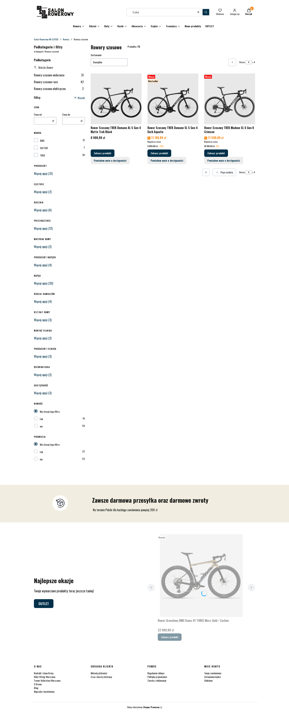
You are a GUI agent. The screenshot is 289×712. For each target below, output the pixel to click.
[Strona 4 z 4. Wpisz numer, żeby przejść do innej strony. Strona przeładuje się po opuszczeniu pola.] (249, 62)
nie (41, 426)
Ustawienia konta (212, 677)
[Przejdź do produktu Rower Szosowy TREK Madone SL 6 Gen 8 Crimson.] (229, 98)
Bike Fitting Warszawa (44, 677)
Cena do (66, 114)
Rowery (66, 39)
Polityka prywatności (157, 677)
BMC (42, 140)
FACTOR (44, 148)
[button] (206, 12)
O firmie (38, 684)
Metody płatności (99, 673)
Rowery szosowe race (59, 82)
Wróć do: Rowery (43, 67)
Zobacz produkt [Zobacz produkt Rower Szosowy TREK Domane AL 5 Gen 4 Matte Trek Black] (102, 153)
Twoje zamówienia (212, 673)
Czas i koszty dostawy (101, 677)
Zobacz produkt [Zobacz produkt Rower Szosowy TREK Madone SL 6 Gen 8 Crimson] (216, 153)
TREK (42, 155)
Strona (242, 62)
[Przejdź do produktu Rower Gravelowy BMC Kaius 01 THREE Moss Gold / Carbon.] (201, 575)
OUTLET (44, 603)
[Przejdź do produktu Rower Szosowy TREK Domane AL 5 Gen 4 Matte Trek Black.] (116, 98)
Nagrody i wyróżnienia (44, 691)
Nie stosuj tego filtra (50, 411)
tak (41, 419)
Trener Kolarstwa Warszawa (47, 680)
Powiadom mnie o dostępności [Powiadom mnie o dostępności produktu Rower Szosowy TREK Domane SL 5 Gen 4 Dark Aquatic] (167, 160)
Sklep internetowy (143, 707)
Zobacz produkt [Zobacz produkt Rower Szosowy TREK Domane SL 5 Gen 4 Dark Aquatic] (159, 153)
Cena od (38, 114)
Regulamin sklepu (155, 673)
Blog (36, 688)
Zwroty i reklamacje (156, 680)
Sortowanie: (96, 55)
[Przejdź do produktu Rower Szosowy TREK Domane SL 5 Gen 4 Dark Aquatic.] (172, 98)
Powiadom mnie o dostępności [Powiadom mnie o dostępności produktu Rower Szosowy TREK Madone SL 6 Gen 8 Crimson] (223, 160)
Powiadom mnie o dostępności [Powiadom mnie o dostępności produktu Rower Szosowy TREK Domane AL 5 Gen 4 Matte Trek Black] (110, 160)
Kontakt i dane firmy (43, 673)
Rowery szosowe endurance (59, 75)
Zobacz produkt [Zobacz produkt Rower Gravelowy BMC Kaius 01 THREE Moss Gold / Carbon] (169, 637)
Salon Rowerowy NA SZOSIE (46, 39)
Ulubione (208, 680)
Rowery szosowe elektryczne (59, 89)
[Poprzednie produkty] (224, 172)
